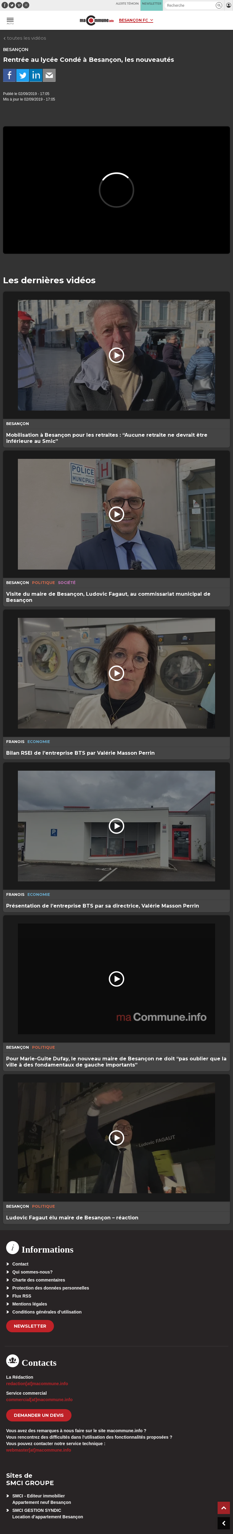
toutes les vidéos (24, 38)
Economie (38, 741)
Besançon (15, 49)
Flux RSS (21, 1296)
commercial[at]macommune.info (39, 1399)
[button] (219, 5)
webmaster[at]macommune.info (38, 1450)
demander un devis (39, 1415)
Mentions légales (29, 1304)
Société (67, 582)
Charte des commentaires (38, 1280)
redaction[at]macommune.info (37, 1383)
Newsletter (30, 1326)
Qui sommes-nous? (32, 1272)
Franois (15, 741)
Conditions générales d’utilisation (47, 1311)
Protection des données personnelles (50, 1288)
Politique (43, 582)
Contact (20, 1264)
